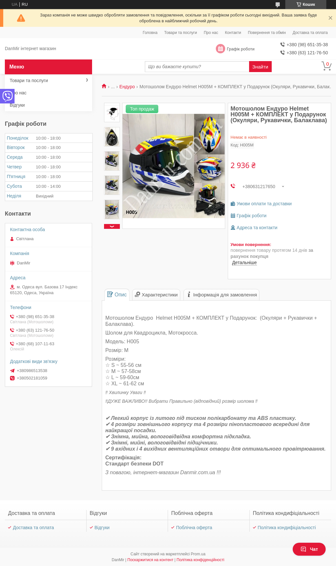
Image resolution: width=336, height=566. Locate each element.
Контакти (233, 32)
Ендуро (127, 86)
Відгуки (17, 105)
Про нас (211, 32)
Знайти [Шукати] (260, 66)
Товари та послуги (180, 32)
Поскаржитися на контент (150, 560)
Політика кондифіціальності (287, 527)
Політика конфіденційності (201, 560)
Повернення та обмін (267, 32)
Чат (309, 549)
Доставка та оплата (310, 32)
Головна (150, 32)
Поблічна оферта (194, 527)
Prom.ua (198, 554)
